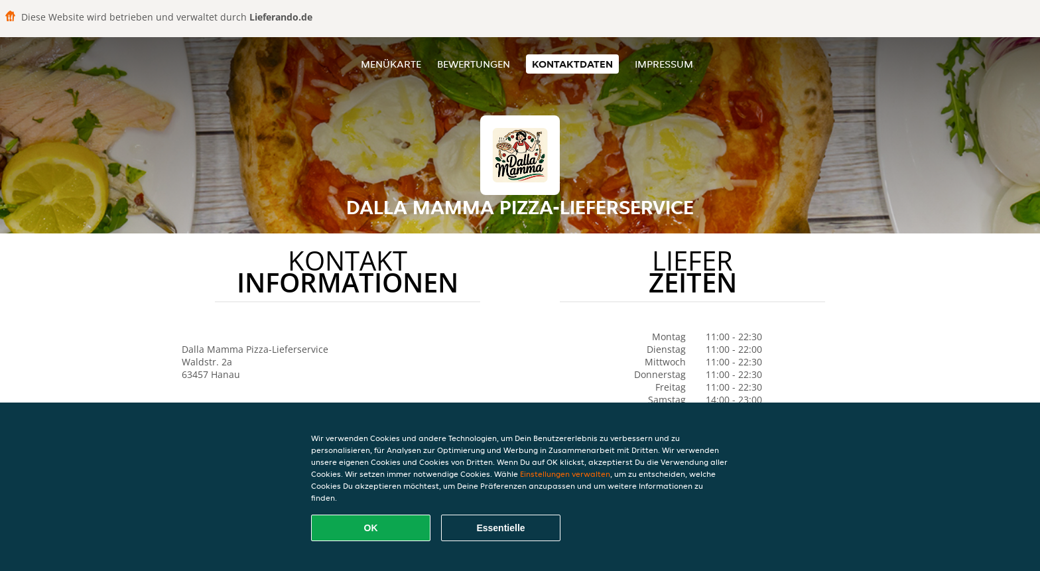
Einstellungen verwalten (565, 474)
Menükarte (391, 64)
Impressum (664, 64)
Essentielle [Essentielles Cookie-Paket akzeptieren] (500, 528)
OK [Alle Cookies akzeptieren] (371, 528)
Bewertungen (473, 64)
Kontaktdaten (572, 64)
